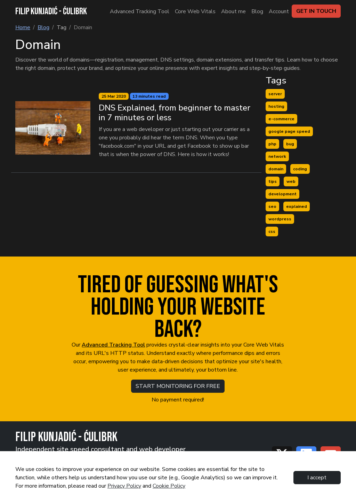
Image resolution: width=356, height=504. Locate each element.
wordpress (279, 219)
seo (272, 206)
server (275, 94)
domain (275, 169)
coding (300, 169)
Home (22, 27)
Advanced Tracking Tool (113, 345)
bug (290, 144)
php (272, 144)
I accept (316, 477)
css (271, 231)
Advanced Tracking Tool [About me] (139, 11)
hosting (276, 106)
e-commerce (281, 119)
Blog (257, 11)
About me (233, 11)
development (282, 194)
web (291, 181)
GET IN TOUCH (316, 11)
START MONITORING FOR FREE (178, 386)
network (277, 156)
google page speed (289, 131)
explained (296, 206)
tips (272, 181)
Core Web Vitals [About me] (195, 11)
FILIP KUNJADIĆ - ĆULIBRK (51, 11)
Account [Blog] (279, 11)
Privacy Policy (124, 486)
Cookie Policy (169, 486)
